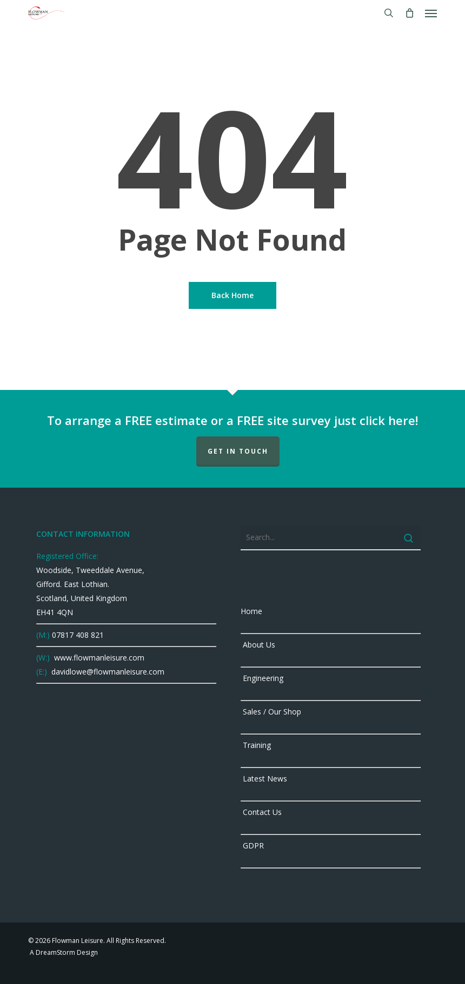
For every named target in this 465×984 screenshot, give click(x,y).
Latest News (264, 778)
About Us (258, 644)
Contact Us (261, 812)
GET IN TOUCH (238, 451)
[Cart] (409, 12)
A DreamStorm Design (63, 952)
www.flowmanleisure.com (98, 657)
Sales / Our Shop (271, 711)
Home (251, 611)
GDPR (252, 845)
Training (256, 745)
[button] (431, 13)
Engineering (262, 678)
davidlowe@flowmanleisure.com (106, 671)
